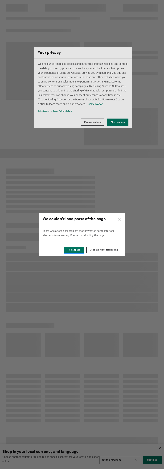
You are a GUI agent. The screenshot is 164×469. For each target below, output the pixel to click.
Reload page (74, 250)
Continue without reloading (104, 250)
